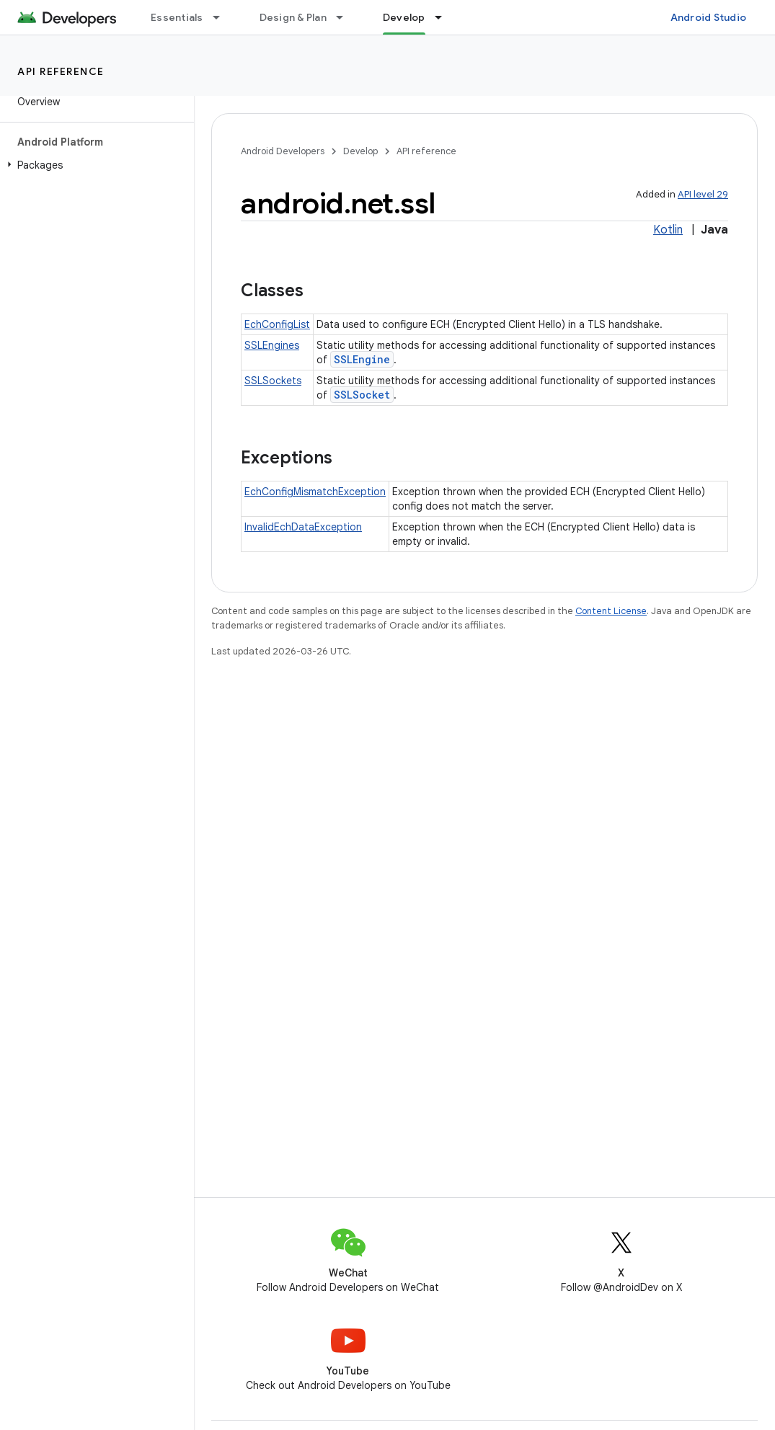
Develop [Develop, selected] (404, 17)
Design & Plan (293, 17)
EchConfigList (277, 324)
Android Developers (282, 151)
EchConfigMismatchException (315, 491)
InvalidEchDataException (303, 526)
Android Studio (708, 17)
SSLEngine (362, 359)
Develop (360, 151)
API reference (61, 71)
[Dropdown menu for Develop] (444, 17)
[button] (94, 165)
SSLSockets (272, 380)
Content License (611, 611)
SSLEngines (271, 345)
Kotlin (668, 230)
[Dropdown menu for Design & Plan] (346, 17)
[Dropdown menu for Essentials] (222, 17)
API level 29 (703, 194)
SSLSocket (362, 394)
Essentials (177, 17)
